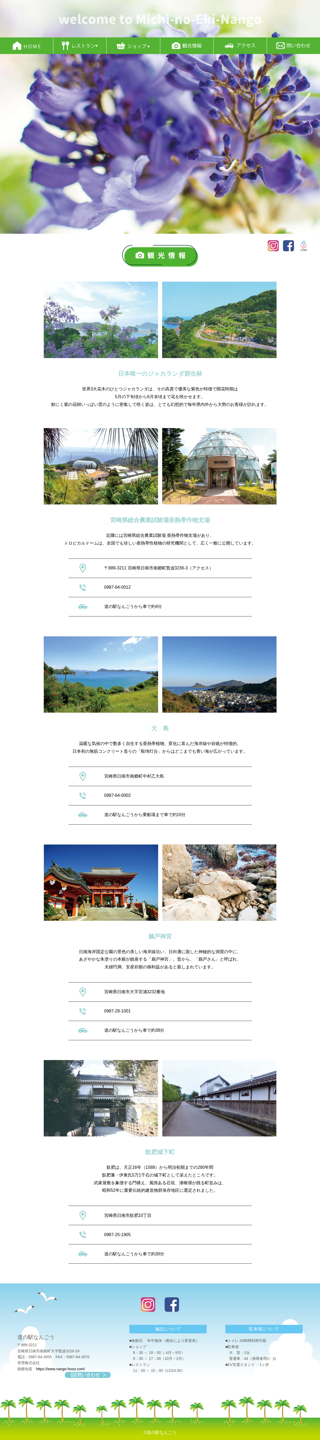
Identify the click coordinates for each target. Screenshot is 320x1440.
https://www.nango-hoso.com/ (60, 1369)
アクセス (200, 568)
